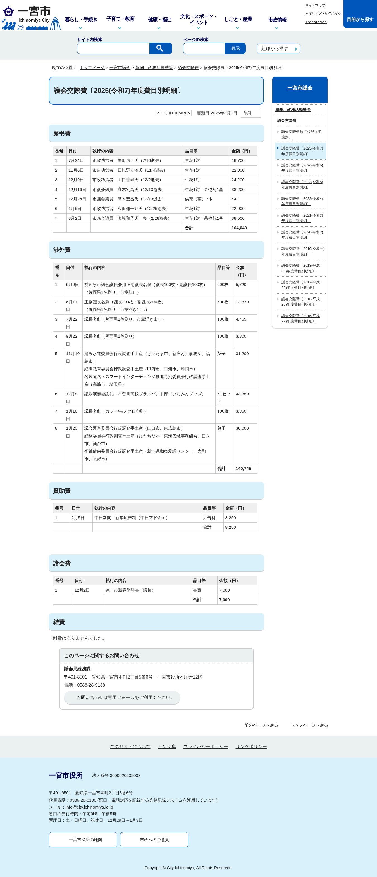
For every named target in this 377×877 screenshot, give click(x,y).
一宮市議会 (119, 67)
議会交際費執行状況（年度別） (301, 134)
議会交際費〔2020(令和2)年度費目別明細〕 (302, 235)
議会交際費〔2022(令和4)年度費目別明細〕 (302, 201)
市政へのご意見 (154, 839)
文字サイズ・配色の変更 (323, 13)
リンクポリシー (251, 746)
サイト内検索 (89, 39)
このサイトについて (130, 746)
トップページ (92, 67)
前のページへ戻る (261, 725)
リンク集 (167, 746)
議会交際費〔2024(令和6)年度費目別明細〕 (302, 167)
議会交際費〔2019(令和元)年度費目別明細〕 (302, 251)
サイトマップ (315, 5)
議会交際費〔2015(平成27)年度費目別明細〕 (300, 318)
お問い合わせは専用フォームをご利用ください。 (126, 697)
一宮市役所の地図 (85, 839)
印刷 (247, 113)
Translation (316, 22)
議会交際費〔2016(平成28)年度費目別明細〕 (300, 301)
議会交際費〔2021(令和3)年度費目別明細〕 (302, 218)
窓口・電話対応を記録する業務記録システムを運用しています (157, 800)
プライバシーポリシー (205, 746)
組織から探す (274, 48)
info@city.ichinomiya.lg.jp (89, 807)
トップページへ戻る (309, 725)
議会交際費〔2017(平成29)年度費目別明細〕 (300, 285)
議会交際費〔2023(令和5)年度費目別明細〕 (302, 184)
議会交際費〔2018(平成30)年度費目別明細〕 (300, 268)
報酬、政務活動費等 (154, 67)
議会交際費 (188, 67)
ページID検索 (195, 39)
